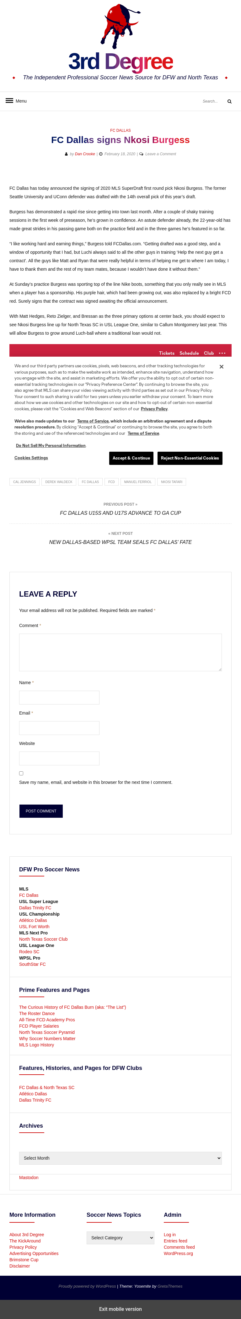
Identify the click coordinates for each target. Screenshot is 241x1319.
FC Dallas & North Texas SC (46, 1087)
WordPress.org (178, 1253)
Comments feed (179, 1247)
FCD (111, 482)
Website (27, 743)
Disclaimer (19, 1265)
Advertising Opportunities (33, 1253)
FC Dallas (120, 130)
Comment (30, 625)
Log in (170, 1234)
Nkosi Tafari (171, 482)
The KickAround (25, 1240)
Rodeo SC (29, 951)
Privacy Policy (23, 1247)
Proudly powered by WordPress (88, 1286)
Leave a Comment (160, 154)
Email (26, 712)
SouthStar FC (32, 964)
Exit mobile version (120, 1309)
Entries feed (175, 1240)
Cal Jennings (24, 482)
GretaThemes (170, 1286)
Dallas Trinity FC (35, 907)
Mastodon (28, 1177)
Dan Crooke (85, 154)
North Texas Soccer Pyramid (47, 1032)
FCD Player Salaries (39, 1026)
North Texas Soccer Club (43, 939)
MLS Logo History (36, 1044)
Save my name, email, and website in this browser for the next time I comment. (96, 782)
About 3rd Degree (26, 1234)
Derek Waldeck (58, 482)
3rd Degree (120, 61)
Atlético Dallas (33, 920)
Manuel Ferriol (138, 482)
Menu (19, 101)
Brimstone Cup (24, 1259)
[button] (204, 174)
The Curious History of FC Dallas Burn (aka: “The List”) (72, 1007)
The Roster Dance (37, 1013)
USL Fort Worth (34, 926)
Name (26, 682)
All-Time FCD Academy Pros (47, 1019)
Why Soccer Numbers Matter (47, 1038)
